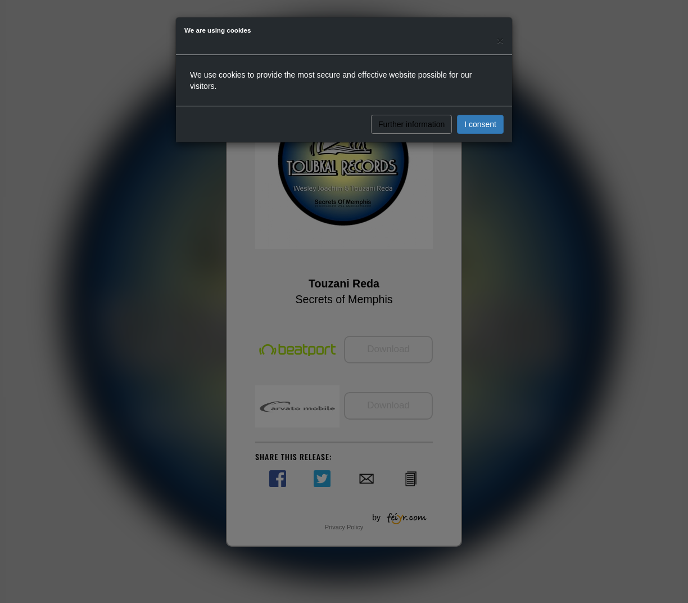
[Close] (500, 40)
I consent (480, 124)
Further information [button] (411, 124)
